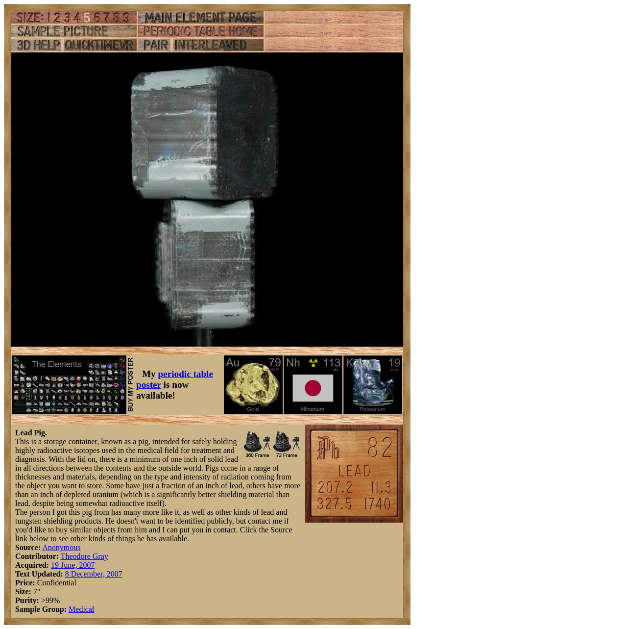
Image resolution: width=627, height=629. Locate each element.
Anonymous (61, 547)
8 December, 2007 (93, 574)
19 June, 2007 (73, 565)
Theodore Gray (84, 556)
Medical (81, 609)
